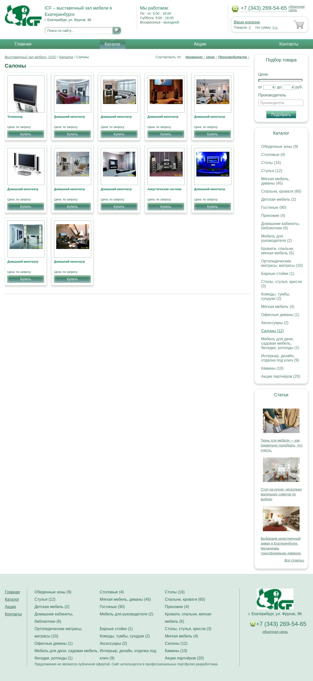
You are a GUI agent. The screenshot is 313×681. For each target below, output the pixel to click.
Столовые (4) (273, 155)
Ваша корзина (246, 22)
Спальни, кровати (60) (281, 191)
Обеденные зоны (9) (279, 146)
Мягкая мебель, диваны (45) (275, 181)
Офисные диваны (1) (280, 315)
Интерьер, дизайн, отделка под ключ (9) (280, 358)
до (279, 87)
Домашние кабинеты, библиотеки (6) (280, 226)
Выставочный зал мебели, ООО (30, 57)
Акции (200, 44)
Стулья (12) (271, 171)
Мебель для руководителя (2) (276, 238)
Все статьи (294, 560)
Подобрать (281, 115)
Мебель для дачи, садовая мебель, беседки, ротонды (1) (280, 343)
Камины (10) (272, 368)
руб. (299, 87)
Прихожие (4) (273, 215)
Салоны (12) (272, 331)
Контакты (288, 44)
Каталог (113, 44)
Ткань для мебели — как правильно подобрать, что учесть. (281, 445)
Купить (25, 134)
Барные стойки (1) (277, 273)
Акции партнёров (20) (280, 376)
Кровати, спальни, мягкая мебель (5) (277, 251)
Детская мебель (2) (278, 199)
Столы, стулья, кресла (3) (188, 629)
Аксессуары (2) (275, 323)
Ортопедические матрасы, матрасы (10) (282, 263)
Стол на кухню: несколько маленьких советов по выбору (281, 494)
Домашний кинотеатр (69, 116)
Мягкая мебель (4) (277, 307)
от (260, 87)
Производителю (234, 57)
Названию (195, 57)
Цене (211, 57)
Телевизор (15, 116)
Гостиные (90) (273, 207)
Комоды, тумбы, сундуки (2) (275, 296)
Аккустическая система (164, 189)
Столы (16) (271, 163)
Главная (23, 44)
